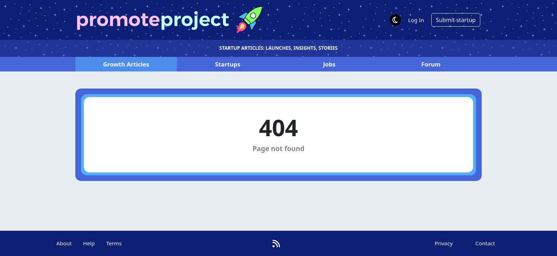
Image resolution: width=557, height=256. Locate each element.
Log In (416, 19)
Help (89, 243)
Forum (430, 64)
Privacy (444, 243)
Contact (485, 243)
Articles (126, 64)
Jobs (329, 64)
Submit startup (456, 20)
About (64, 243)
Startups (227, 64)
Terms (114, 243)
